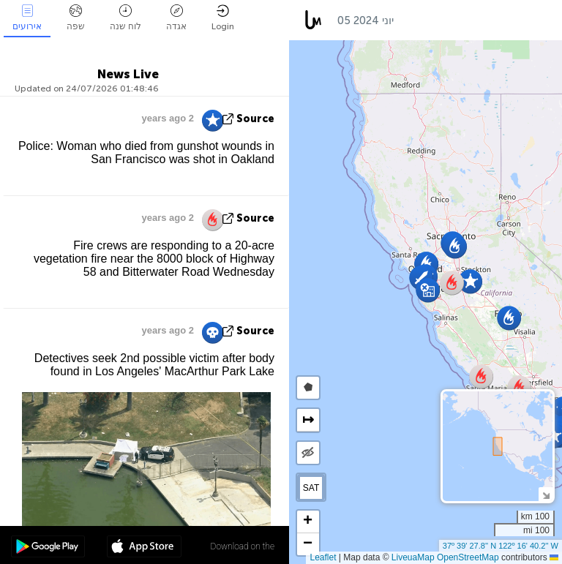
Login (222, 17)
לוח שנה (125, 17)
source (255, 119)
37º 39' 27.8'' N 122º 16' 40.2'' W (500, 545)
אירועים (27, 17)
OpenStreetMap (468, 557)
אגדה (176, 17)
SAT (311, 488)
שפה (76, 17)
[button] (427, 290)
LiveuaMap (413, 557)
